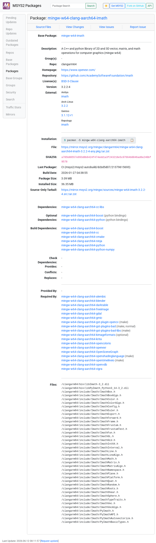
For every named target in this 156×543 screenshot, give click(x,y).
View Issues (106, 27)
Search (91, 5)
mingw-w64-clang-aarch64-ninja (81, 241)
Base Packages (12, 62)
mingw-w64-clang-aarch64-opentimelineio (87, 360)
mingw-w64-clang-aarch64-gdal (81, 313)
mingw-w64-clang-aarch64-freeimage (85, 309)
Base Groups (14, 78)
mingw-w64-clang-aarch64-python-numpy (88, 249)
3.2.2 (64, 105)
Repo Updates (11, 31)
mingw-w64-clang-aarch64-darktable (84, 305)
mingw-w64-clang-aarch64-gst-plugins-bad (88, 326)
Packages (12, 71)
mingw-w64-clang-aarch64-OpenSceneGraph (89, 351)
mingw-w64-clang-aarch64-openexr (83, 347)
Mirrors (10, 114)
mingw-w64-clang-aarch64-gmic (81, 317)
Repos (10, 52)
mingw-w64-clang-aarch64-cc (80, 232)
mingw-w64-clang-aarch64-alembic (83, 296)
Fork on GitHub (135, 5)
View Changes (75, 27)
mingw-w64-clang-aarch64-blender (83, 300)
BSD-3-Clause (69, 81)
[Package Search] (68, 6)
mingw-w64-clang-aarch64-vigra (81, 368)
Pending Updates (11, 20)
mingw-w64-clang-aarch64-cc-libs (82, 207)
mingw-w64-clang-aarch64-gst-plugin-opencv (90, 322)
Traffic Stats (13, 107)
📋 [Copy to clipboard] (132, 140)
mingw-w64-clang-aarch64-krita (81, 339)
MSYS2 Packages (22, 5)
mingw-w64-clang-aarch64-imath (77, 18)
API (150, 5)
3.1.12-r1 (67, 115)
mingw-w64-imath (72, 35)
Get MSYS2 (117, 5)
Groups (10, 85)
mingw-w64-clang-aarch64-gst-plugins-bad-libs (91, 330)
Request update (49, 541)
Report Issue (138, 27)
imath (65, 96)
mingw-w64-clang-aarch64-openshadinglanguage (92, 356)
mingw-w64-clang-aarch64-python (83, 219)
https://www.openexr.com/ (78, 69)
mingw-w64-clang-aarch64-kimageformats (88, 334)
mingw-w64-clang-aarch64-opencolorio (86, 343)
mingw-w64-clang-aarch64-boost (82, 215)
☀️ (106, 5)
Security (11, 92)
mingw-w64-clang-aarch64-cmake (82, 236)
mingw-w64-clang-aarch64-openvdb (84, 364)
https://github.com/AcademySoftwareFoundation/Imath (97, 75)
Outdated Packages (12, 42)
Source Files (43, 27)
